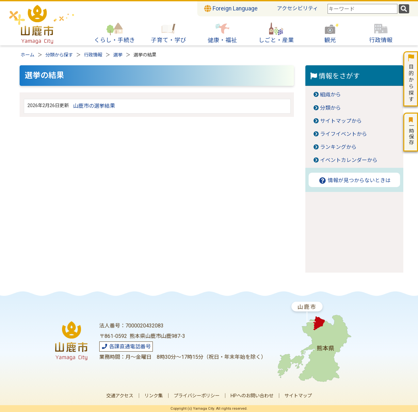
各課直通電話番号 (126, 346)
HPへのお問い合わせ (252, 396)
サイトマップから (341, 121)
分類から (330, 108)
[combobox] (362, 8)
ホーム (27, 55)
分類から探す (59, 55)
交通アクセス (119, 396)
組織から (330, 94)
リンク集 (153, 396)
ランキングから (338, 147)
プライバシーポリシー (196, 396)
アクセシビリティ (297, 8)
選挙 (117, 55)
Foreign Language (231, 8)
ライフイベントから (343, 134)
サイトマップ (298, 396)
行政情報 (93, 55)
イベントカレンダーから (349, 160)
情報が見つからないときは (354, 180)
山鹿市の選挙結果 (94, 106)
